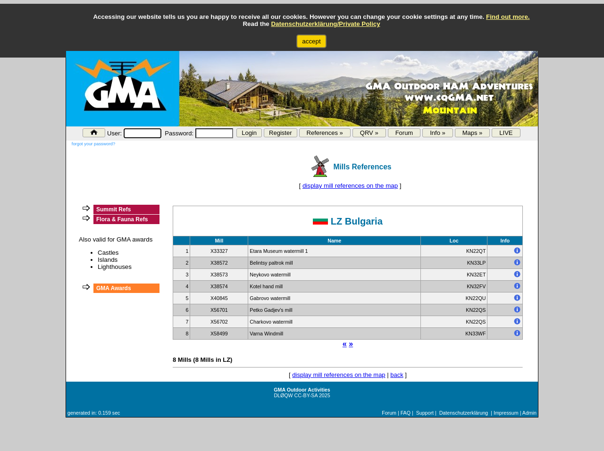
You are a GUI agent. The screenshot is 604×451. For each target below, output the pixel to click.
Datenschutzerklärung (463, 413)
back (396, 374)
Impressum (506, 413)
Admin (529, 413)
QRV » (369, 132)
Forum (404, 132)
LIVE (505, 132)
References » (325, 132)
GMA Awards (113, 288)
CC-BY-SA (306, 395)
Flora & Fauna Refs (122, 219)
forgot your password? (93, 144)
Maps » (472, 132)
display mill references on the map (350, 185)
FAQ (406, 413)
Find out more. (508, 16)
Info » (437, 132)
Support (425, 413)
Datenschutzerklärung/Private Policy (325, 23)
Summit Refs (113, 209)
